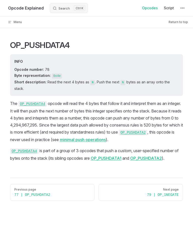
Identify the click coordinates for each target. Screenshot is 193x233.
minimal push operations (83, 139)
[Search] (69, 8)
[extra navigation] (182, 8)
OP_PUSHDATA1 (106, 158)
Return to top (178, 22)
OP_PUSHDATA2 (146, 158)
